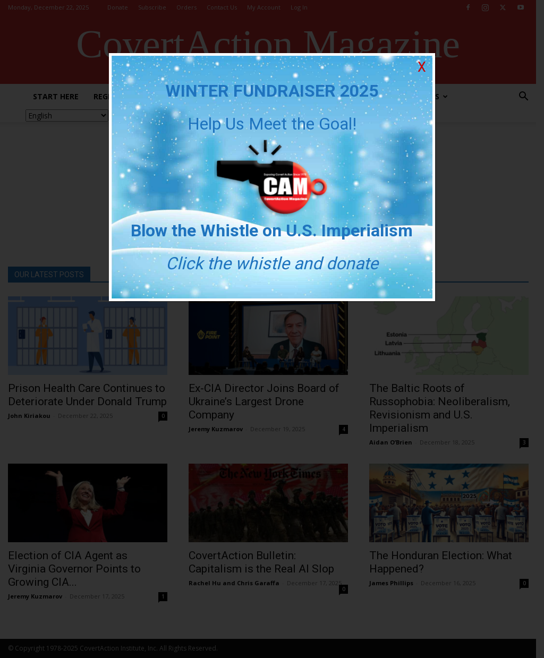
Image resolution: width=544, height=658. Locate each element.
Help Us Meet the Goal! (272, 124)
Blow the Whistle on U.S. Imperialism (272, 230)
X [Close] (422, 67)
